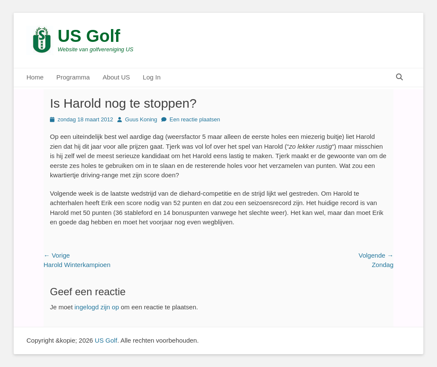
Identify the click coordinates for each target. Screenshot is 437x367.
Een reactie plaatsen (194, 119)
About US (116, 77)
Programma (73, 77)
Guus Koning (141, 119)
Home (35, 77)
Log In (152, 77)
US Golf (89, 35)
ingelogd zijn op (97, 307)
